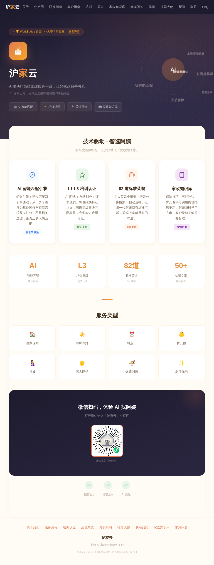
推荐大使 (166, 7)
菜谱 (100, 7)
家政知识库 (117, 7)
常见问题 (181, 527)
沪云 (12, 7)
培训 (89, 7)
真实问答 (136, 7)
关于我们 (33, 527)
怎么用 (39, 7)
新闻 (182, 7)
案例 (152, 7)
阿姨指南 (55, 7)
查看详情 (74, 31)
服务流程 (51, 527)
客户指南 (73, 7)
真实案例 (105, 527)
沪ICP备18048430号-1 (124, 551)
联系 (193, 7)
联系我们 (141, 527)
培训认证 (69, 527)
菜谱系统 (87, 527)
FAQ (205, 7)
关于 (25, 7)
